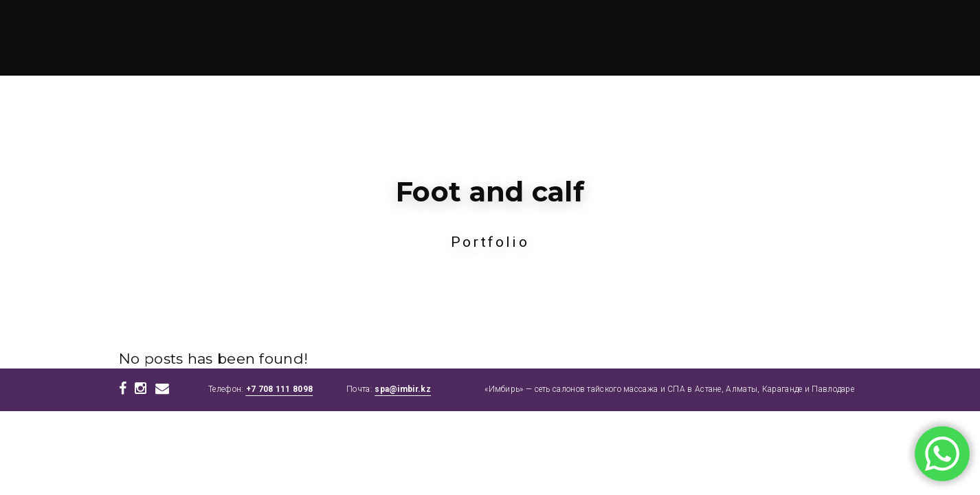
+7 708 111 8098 (279, 389)
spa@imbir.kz (403, 389)
